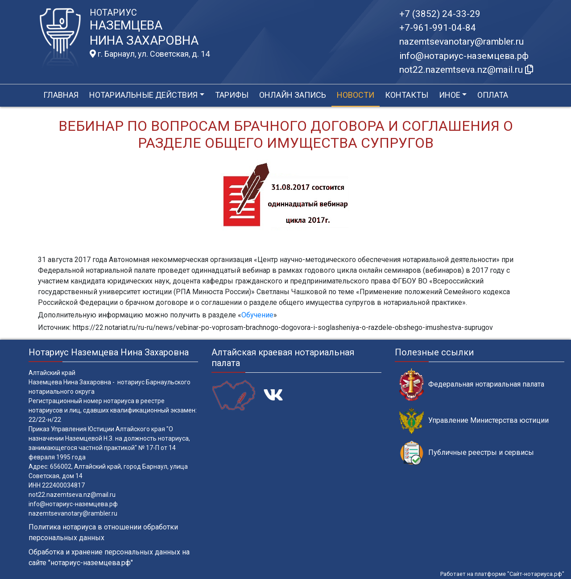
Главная (61, 95)
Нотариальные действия (143, 95)
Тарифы (231, 95)
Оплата (492, 95)
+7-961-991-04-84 (437, 27)
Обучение (257, 315)
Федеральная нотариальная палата (471, 384)
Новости (355, 95)
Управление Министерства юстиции (474, 421)
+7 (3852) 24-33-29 (439, 13)
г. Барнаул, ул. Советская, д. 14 (150, 54)
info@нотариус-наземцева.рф (464, 55)
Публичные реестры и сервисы (466, 453)
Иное (449, 95)
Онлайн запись (292, 95)
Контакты (406, 95)
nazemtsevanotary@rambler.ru (461, 41)
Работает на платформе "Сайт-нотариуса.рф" (502, 574)
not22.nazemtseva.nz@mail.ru (72, 494)
